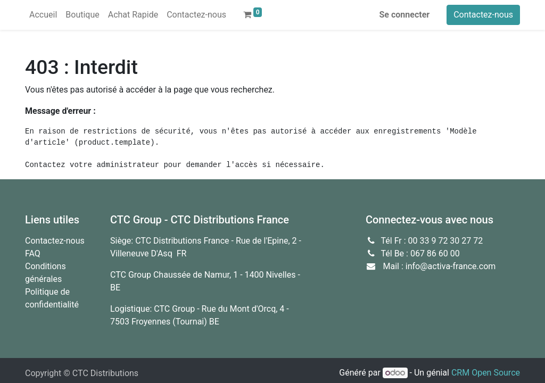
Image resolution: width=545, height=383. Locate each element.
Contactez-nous (483, 15)
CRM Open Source (485, 373)
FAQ (32, 253)
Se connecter (404, 15)
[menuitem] (43, 15)
